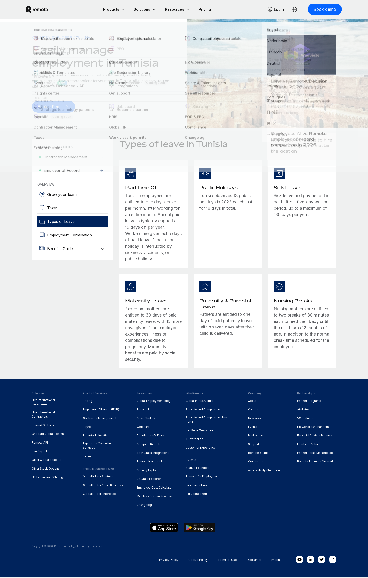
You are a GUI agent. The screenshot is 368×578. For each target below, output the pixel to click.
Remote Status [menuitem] (258, 453)
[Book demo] (319, 10)
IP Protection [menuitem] (194, 439)
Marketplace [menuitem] (256, 436)
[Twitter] (321, 560)
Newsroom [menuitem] (255, 419)
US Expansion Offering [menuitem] (47, 478)
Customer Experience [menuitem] (201, 448)
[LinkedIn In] (310, 560)
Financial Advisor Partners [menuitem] (315, 436)
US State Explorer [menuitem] (149, 479)
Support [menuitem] (253, 445)
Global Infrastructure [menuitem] (200, 401)
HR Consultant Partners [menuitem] (313, 427)
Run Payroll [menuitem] (39, 452)
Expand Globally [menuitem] (43, 426)
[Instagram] (332, 560)
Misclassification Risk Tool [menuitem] (155, 497)
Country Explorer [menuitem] (52, 38)
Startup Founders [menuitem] (197, 468)
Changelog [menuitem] (144, 505)
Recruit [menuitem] (87, 457)
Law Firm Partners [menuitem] (309, 445)
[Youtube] (299, 560)
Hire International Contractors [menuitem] (43, 415)
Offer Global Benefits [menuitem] (46, 460)
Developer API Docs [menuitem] (151, 436)
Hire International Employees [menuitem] (43, 403)
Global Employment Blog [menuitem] (154, 401)
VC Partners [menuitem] (305, 419)
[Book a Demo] (54, 107)
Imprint (276, 560)
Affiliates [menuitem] (303, 410)
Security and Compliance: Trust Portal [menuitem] (207, 420)
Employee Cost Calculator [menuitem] (154, 488)
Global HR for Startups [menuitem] (98, 477)
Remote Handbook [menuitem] (150, 462)
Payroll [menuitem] (87, 427)
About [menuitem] (252, 401)
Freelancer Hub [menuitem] (196, 486)
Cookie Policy (198, 560)
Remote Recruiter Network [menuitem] (315, 462)
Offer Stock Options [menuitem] (46, 469)
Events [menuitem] (252, 427)
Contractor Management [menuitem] (99, 419)
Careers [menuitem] (253, 410)
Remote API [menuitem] (40, 443)
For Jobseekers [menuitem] (197, 494)
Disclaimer (254, 560)
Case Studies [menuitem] (146, 419)
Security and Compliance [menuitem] (203, 410)
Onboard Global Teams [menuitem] (48, 434)
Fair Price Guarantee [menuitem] (199, 431)
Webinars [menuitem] (143, 427)
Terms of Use (227, 560)
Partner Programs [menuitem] (309, 401)
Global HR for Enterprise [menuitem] (99, 494)
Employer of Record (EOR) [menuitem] (101, 410)
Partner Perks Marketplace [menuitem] (315, 453)
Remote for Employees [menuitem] (202, 477)
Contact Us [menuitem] (255, 462)
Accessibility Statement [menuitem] (264, 471)
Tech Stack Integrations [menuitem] (153, 453)
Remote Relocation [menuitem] (96, 436)
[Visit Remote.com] (43, 9)
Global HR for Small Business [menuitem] (103, 486)
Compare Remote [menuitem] (149, 445)
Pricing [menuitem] (87, 401)
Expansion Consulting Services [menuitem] (98, 446)
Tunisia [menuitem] (83, 38)
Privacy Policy (168, 560)
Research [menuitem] (143, 410)
